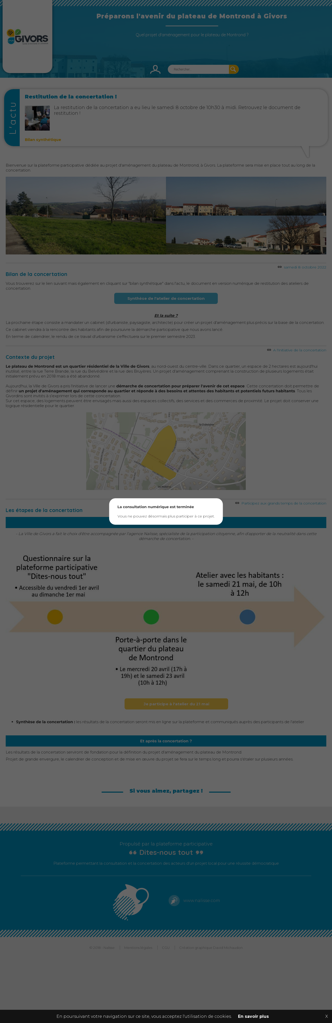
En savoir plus (253, 1016)
